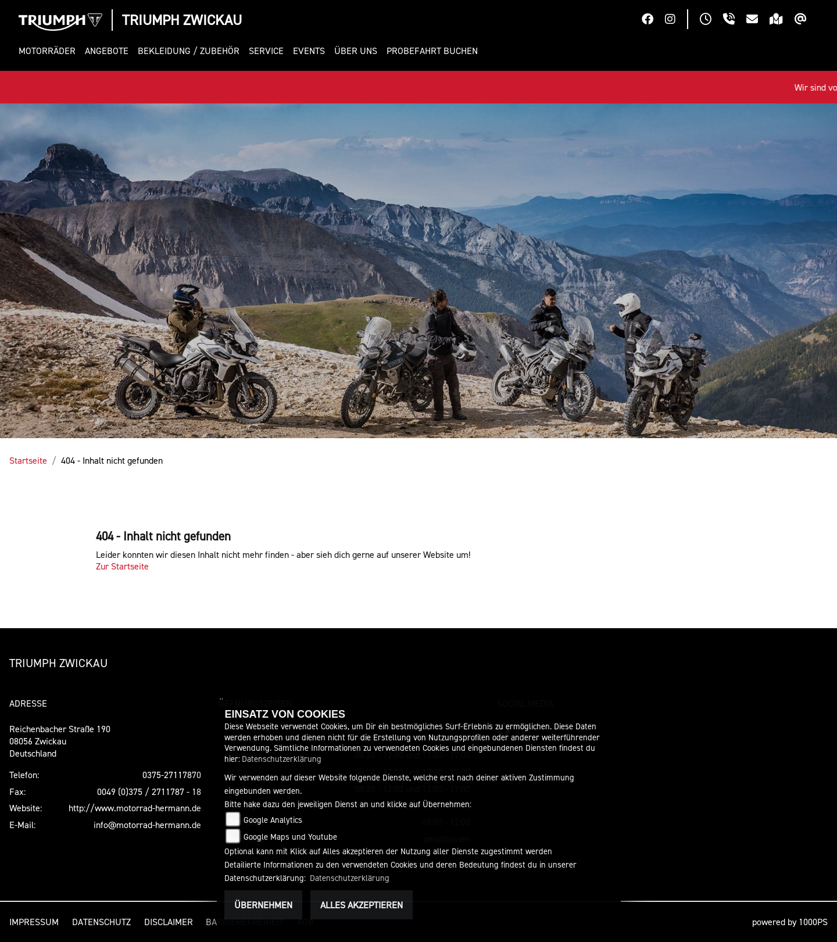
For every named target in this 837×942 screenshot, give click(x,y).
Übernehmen (263, 905)
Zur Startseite (122, 566)
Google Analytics (273, 820)
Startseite (28, 460)
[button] (49, 51)
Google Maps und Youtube (290, 836)
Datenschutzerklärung (281, 759)
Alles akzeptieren (361, 905)
